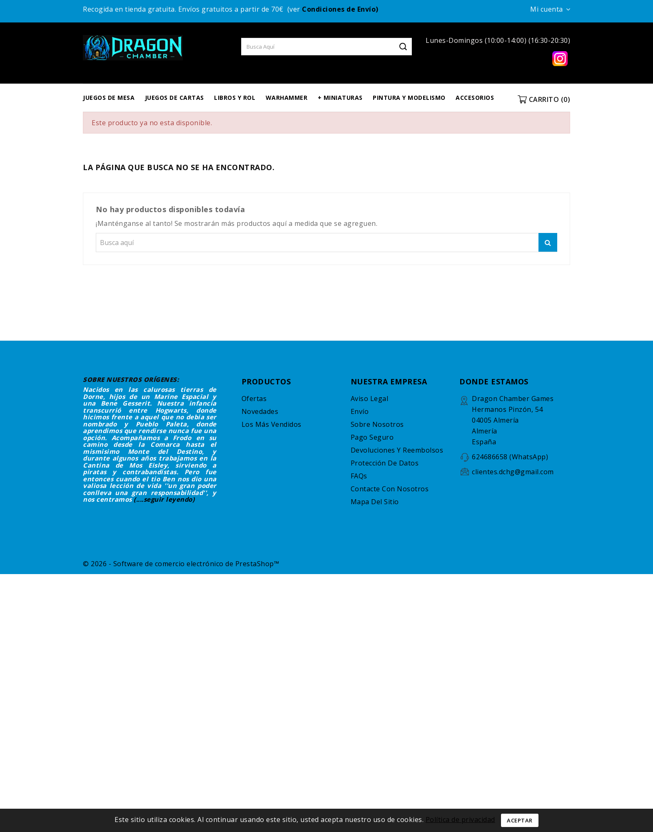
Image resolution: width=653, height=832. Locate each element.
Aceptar (520, 820)
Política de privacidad (460, 819)
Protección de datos (385, 463)
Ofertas (254, 398)
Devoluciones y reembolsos (397, 450)
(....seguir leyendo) (164, 499)
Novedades (260, 411)
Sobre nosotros (377, 424)
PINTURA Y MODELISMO (409, 98)
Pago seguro (372, 437)
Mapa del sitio (375, 501)
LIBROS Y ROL (234, 98)
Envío (360, 411)
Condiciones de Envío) (340, 9)
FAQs (359, 475)
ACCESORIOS (475, 98)
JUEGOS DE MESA (109, 98)
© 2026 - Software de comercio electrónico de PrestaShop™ (181, 563)
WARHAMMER (287, 98)
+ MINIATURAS (340, 98)
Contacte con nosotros (390, 488)
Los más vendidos (272, 424)
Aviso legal (370, 398)
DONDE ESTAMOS (493, 381)
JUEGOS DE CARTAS (174, 98)
